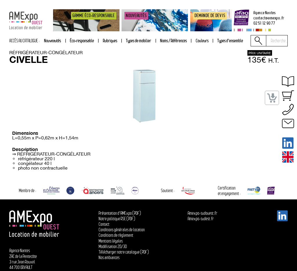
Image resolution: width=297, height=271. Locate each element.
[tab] (110, 41)
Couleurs (202, 40)
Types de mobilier (138, 40)
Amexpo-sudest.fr (201, 218)
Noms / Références (173, 40)
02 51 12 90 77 (264, 23)
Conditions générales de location (122, 229)
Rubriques (110, 40)
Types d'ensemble (230, 40)
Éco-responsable (82, 40)
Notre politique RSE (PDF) (117, 218)
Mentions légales (111, 241)
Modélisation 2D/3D (113, 246)
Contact (104, 224)
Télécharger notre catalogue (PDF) (124, 252)
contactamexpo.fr (268, 18)
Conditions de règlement (116, 235)
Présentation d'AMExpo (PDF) (120, 213)
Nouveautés (52, 40)
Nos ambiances (109, 257)
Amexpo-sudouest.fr (202, 213)
